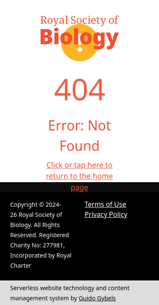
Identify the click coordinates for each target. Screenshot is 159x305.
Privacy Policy (106, 214)
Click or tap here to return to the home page (79, 176)
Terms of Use (105, 204)
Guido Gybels (97, 298)
